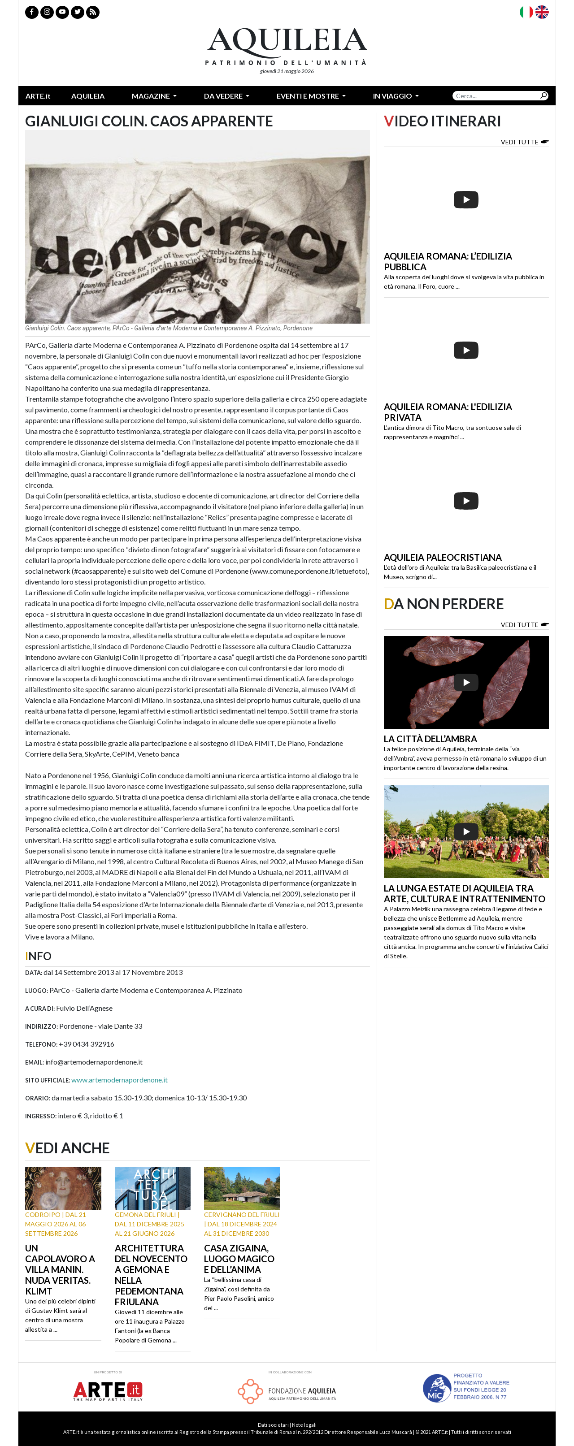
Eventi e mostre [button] (308, 95)
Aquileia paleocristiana (443, 557)
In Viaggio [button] (393, 95)
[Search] (495, 95)
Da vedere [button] (224, 95)
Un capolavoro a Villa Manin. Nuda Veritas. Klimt (60, 1269)
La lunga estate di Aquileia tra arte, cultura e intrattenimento (464, 893)
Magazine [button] (151, 95)
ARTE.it (38, 95)
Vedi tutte (525, 141)
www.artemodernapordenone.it (119, 1079)
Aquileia (87, 95)
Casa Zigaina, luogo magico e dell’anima (239, 1259)
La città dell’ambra (430, 738)
